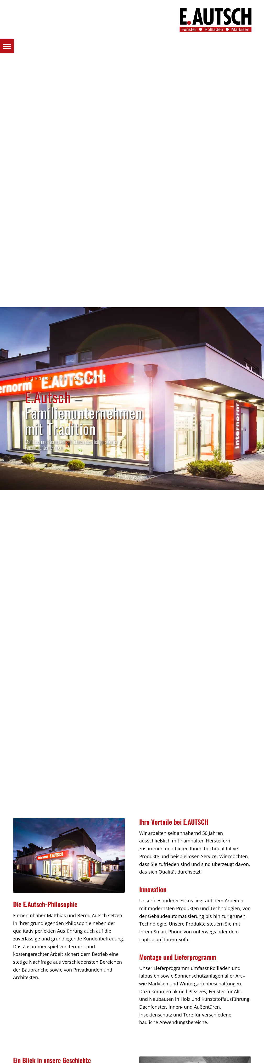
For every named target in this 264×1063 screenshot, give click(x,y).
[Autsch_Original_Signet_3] (216, 20)
